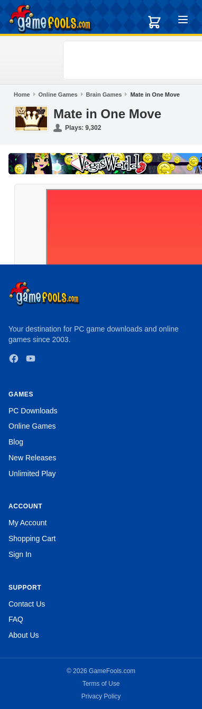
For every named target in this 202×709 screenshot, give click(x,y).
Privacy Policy (101, 696)
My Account (27, 522)
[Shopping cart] (154, 22)
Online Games (58, 94)
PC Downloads (33, 411)
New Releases (32, 457)
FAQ (15, 619)
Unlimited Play (32, 473)
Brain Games (104, 94)
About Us (23, 635)
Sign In (20, 554)
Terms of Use (101, 683)
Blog (15, 442)
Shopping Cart (32, 538)
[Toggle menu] (183, 21)
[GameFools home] (50, 19)
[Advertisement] (134, 60)
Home (22, 94)
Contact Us (26, 604)
